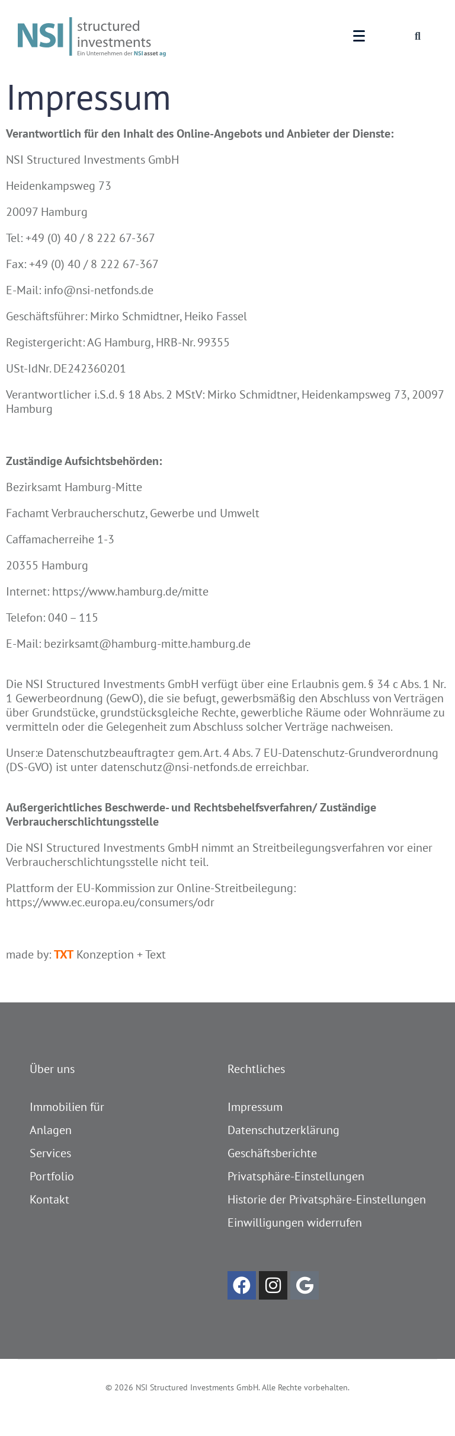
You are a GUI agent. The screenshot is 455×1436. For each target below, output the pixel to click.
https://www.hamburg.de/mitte (130, 591)
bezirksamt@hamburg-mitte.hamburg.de (147, 643)
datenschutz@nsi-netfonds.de (176, 767)
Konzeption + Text (110, 954)
